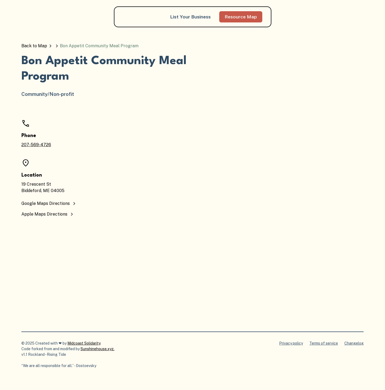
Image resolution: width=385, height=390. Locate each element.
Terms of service (323, 343)
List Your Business (190, 17)
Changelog (354, 343)
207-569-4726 (36, 144)
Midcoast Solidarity (83, 343)
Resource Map (241, 17)
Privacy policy (291, 343)
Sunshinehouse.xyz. (97, 349)
